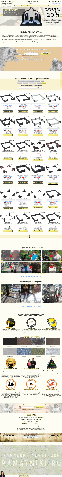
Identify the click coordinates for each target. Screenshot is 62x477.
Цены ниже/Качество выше (6, 3)
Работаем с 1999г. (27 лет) (6, 6)
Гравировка (25, 83)
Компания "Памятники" (9, 435)
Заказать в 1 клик (8, 111)
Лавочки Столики (29, 85)
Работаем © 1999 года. (9, 436)
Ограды (22, 85)
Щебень (40, 85)
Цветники (39, 83)
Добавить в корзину (7, 105)
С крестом (37, 80)
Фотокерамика (32, 83)
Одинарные (26, 80)
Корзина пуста (56, 3)
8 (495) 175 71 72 (55, 1)
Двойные (32, 80)
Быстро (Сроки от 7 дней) (6, 4)
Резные (42, 80)
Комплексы (19, 83)
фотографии (31, 306)
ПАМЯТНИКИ (6, 2)
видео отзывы (31, 276)
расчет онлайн (16, 371)
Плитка (35, 85)
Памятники (20, 80)
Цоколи (44, 83)
